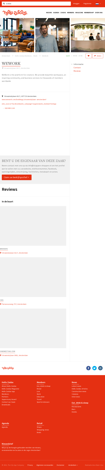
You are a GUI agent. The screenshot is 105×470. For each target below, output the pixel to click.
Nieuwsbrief (7, 444)
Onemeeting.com (7, 351)
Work (39, 394)
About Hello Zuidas (9, 386)
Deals (39, 432)
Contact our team (8, 402)
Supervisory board (9, 399)
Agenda (5, 423)
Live (38, 391)
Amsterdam (73, 465)
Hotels (74, 412)
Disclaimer (60, 465)
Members (5, 394)
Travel (39, 399)
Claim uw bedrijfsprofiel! (16, 177)
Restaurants (76, 406)
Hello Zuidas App (8, 391)
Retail (39, 389)
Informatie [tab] (78, 64)
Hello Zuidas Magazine (10, 389)
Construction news (79, 391)
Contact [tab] (77, 67)
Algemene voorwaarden (44, 465)
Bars (73, 409)
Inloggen (76, 4)
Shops (39, 427)
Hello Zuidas (7, 382)
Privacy (30, 465)
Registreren (87, 4)
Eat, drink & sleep (80, 403)
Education (40, 397)
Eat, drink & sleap (44, 386)
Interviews (76, 397)
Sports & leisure (43, 402)
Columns (75, 394)
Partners (5, 397)
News (74, 382)
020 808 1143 (10, 108)
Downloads (6, 405)
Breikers (4, 249)
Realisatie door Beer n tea (94, 465)
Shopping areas (43, 430)
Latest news (76, 386)
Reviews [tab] (77, 71)
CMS (2, 300)
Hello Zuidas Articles (80, 389)
